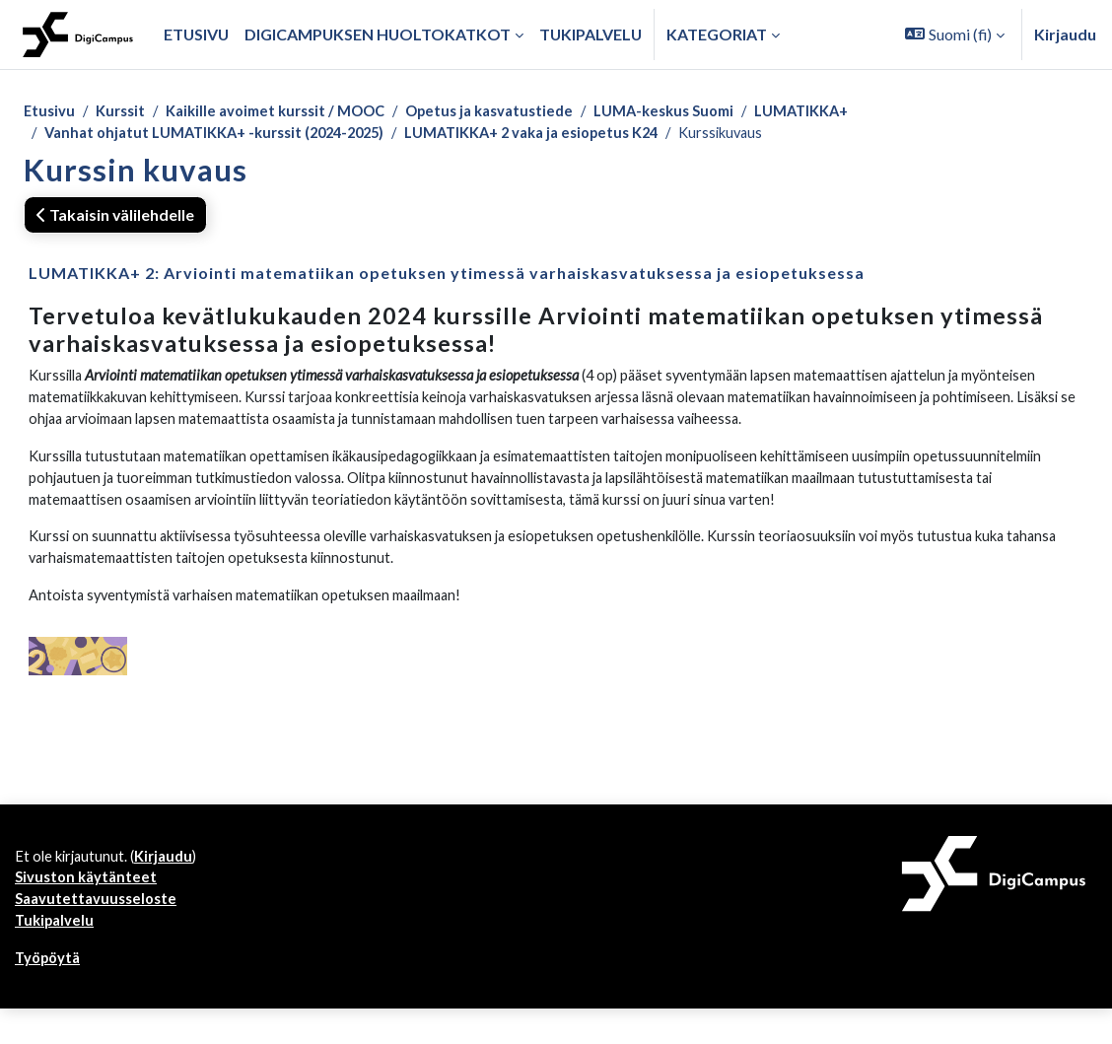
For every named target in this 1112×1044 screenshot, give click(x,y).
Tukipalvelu (57, 952)
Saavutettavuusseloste (99, 930)
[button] (954, 34)
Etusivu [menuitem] (196, 34)
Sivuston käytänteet (89, 906)
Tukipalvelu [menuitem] (590, 34)
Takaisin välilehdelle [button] (115, 218)
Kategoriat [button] (716, 34)
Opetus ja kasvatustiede (520, 112)
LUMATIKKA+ (854, 112)
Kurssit (125, 112)
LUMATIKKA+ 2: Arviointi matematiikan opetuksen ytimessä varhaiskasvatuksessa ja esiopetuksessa (447, 276)
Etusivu (50, 112)
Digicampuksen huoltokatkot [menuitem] (377, 34)
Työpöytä (50, 992)
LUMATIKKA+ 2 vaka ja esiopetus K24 (568, 135)
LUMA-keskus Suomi (707, 112)
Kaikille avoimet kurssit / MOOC (291, 112)
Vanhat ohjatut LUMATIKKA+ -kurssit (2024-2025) (227, 135)
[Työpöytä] (78, 34)
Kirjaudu (1065, 34)
